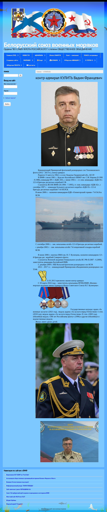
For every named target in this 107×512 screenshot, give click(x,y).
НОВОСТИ (26, 55)
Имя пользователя (10, 84)
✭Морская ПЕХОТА (13, 65)
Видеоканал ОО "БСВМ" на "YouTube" (17, 475)
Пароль (6, 91)
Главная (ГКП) (11, 55)
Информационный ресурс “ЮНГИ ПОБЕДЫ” (19, 486)
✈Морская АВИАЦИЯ (71, 60)
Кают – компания (72, 55)
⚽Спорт (40, 60)
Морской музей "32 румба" (14, 504)
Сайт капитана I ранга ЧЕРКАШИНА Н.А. (18, 489)
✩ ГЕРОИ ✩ (89, 60)
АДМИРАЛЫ (39, 55)
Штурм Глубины (11, 500)
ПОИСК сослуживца (91, 55)
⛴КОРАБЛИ (53, 60)
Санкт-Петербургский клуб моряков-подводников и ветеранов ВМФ (27, 493)
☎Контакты (30, 65)
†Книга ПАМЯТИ (55, 55)
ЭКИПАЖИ (26, 60)
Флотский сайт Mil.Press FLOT (15, 497)
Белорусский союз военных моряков (51, 45)
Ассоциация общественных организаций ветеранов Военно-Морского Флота (30, 478)
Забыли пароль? (10, 98)
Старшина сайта (12, 60)
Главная (39, 71)
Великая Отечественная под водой (17, 482)
